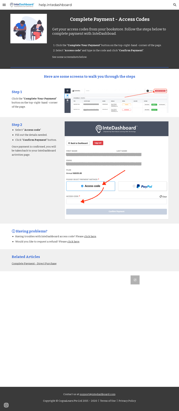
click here (90, 236)
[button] (4, 4)
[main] (110, 19)
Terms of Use (108, 400)
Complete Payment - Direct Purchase (34, 263)
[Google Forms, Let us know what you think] (89, 329)
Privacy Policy (127, 400)
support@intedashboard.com (97, 394)
